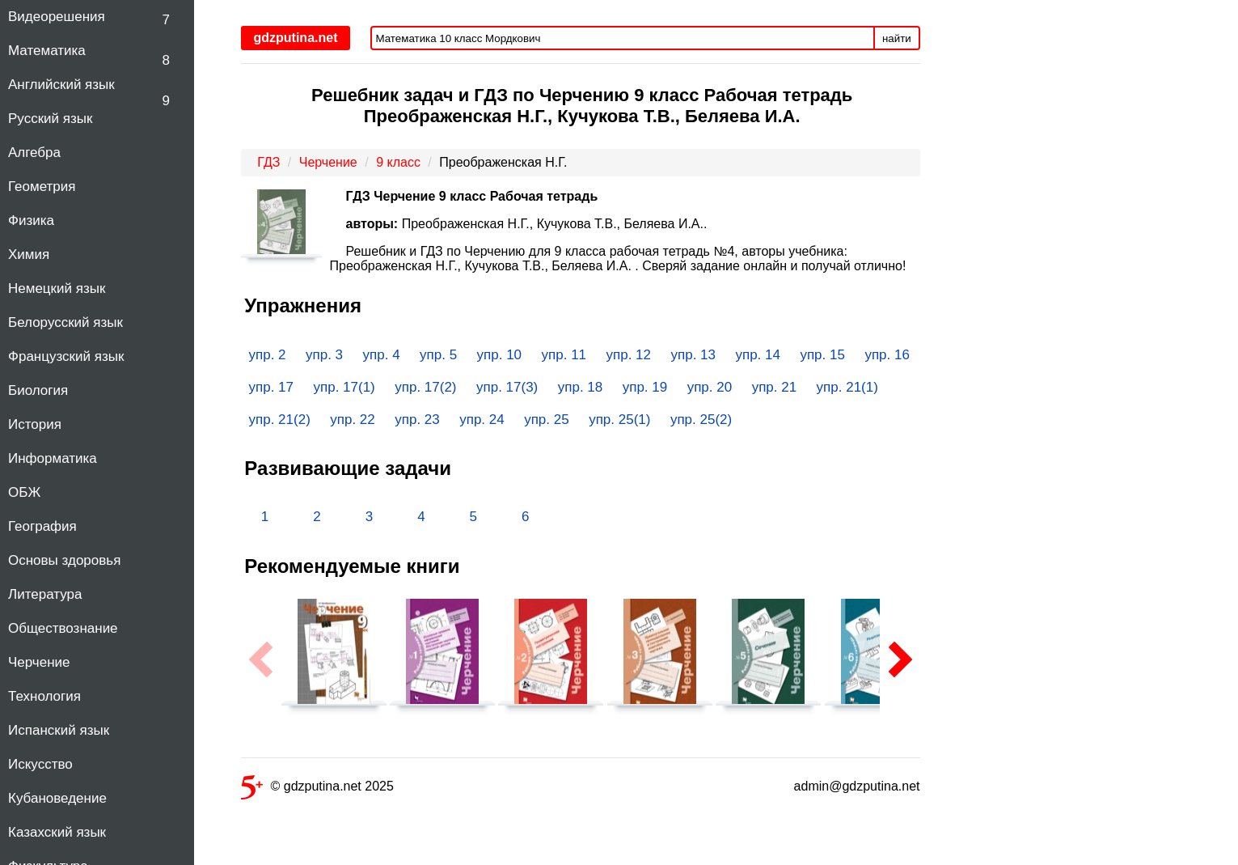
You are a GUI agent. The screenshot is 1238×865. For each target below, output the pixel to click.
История (34, 424)
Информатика (52, 458)
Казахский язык (57, 832)
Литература (45, 594)
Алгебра (34, 152)
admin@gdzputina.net (857, 786)
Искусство (40, 764)
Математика (47, 50)
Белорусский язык (65, 322)
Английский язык (61, 84)
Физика (31, 220)
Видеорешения (56, 16)
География (42, 526)
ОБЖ (24, 492)
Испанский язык (58, 730)
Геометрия (42, 186)
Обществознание (63, 628)
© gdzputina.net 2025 (317, 789)
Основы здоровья (64, 560)
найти (896, 38)
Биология (38, 390)
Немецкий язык (56, 288)
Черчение (39, 662)
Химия (28, 254)
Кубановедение (57, 798)
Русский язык (50, 118)
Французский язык (66, 356)
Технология (44, 696)
